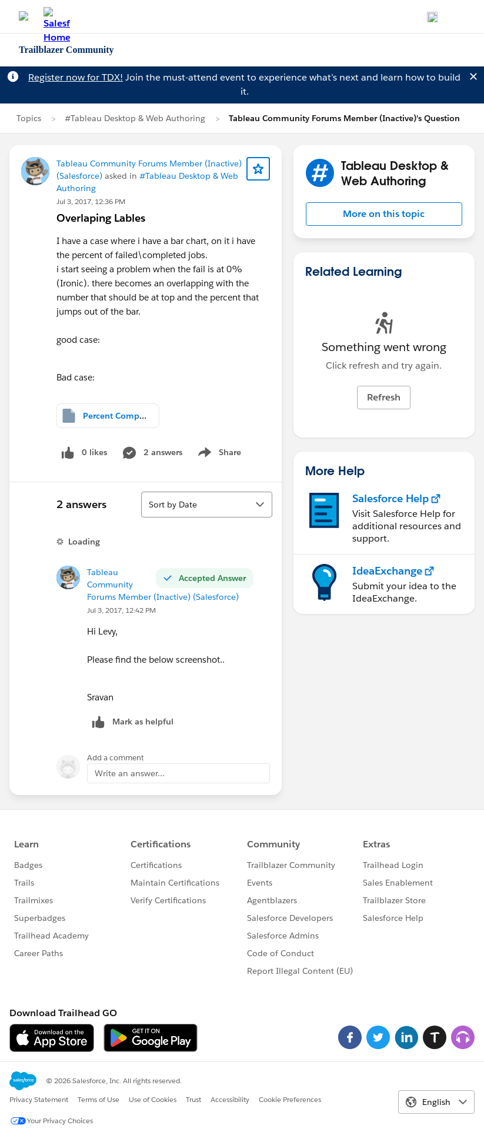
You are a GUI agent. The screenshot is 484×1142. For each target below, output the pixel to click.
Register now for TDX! (75, 77)
